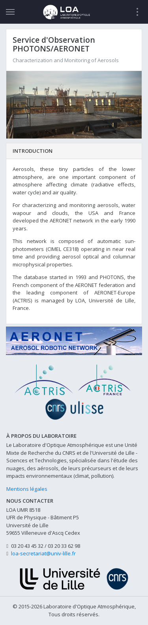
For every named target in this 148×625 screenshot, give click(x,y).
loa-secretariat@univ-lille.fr (43, 553)
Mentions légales (26, 488)
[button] (16, 105)
